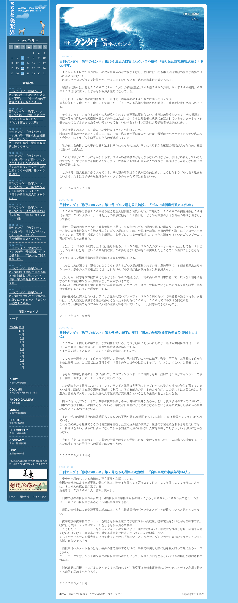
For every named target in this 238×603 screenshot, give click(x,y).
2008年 (13, 318)
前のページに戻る (77, 593)
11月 (21, 330)
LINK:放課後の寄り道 (28, 452)
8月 (22, 341)
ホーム (12, 496)
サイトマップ (39, 496)
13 (22, 63)
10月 (21, 334)
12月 (21, 327)
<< (19, 40)
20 (22, 68)
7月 (22, 345)
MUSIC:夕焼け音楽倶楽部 (28, 411)
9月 (22, 338)
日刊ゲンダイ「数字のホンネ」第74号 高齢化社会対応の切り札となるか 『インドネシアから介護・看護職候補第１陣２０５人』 (27, 139)
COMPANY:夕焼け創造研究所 (28, 442)
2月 (22, 363)
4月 (22, 356)
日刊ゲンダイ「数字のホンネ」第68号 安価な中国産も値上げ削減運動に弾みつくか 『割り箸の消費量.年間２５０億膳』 (27, 276)
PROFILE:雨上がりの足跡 (28, 421)
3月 (22, 360)
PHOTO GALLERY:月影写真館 (28, 401)
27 (22, 73)
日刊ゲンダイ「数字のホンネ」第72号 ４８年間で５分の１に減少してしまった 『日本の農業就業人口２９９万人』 (27, 191)
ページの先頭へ (98, 593)
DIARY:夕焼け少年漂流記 (28, 381)
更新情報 (24, 496)
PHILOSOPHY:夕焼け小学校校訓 (28, 432)
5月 (22, 352)
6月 (22, 349)
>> (36, 40)
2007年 (13, 327)
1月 (22, 367)
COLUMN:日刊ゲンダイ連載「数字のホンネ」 (28, 391)
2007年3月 (28, 40)
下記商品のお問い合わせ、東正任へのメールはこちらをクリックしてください (28, 462)
